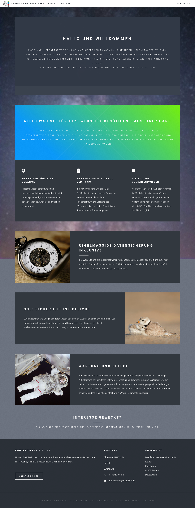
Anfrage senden (29, 476)
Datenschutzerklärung (124, 501)
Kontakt (186, 3)
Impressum (148, 501)
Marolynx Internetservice (37, 4)
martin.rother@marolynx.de (122, 480)
